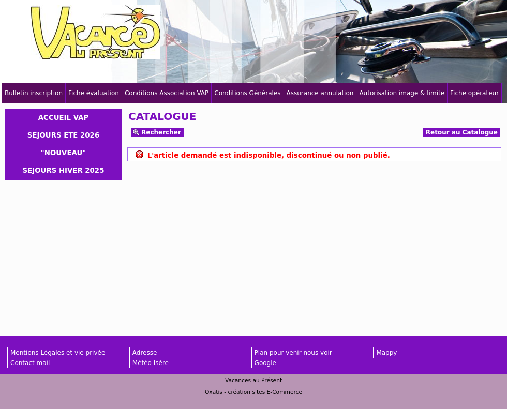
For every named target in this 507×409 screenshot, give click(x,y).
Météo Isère (150, 363)
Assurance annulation (320, 93)
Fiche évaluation (93, 93)
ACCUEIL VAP (63, 118)
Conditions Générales (247, 93)
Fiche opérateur (474, 93)
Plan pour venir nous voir (293, 352)
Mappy (386, 352)
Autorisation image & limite (401, 93)
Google (265, 363)
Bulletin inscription (34, 93)
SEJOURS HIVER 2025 (64, 170)
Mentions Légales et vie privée (57, 352)
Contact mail (30, 363)
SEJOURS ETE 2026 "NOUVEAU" (63, 144)
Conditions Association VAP (166, 93)
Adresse (144, 352)
